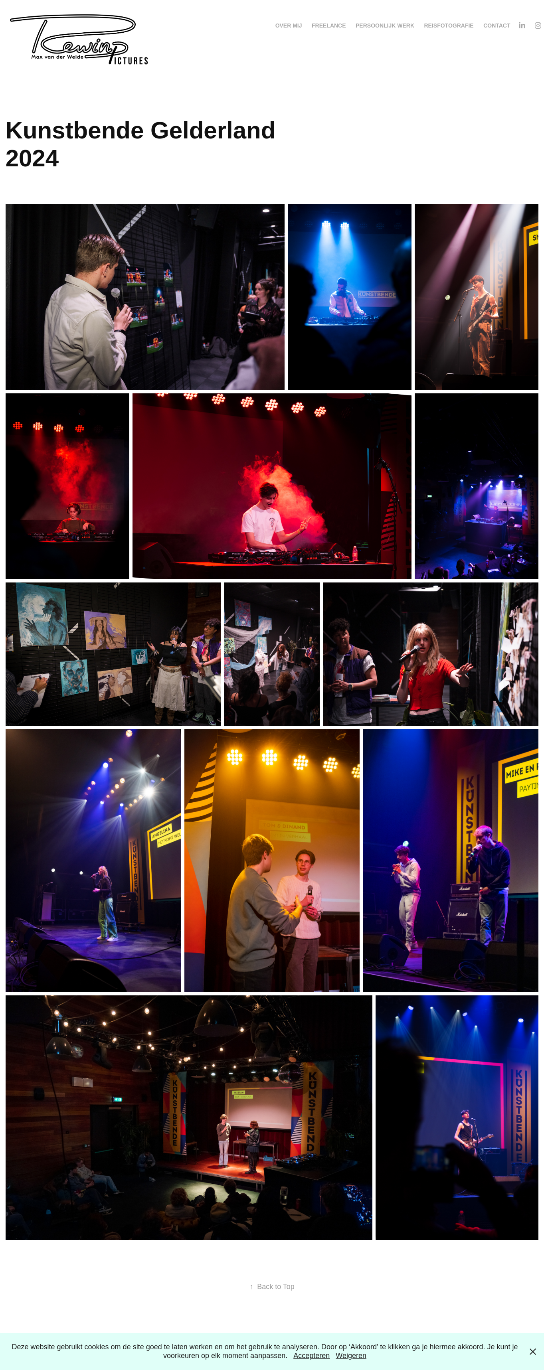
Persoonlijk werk (385, 25)
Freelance (329, 25)
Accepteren (311, 1356)
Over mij (288, 25)
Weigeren (351, 1356)
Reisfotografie (448, 25)
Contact (496, 25)
